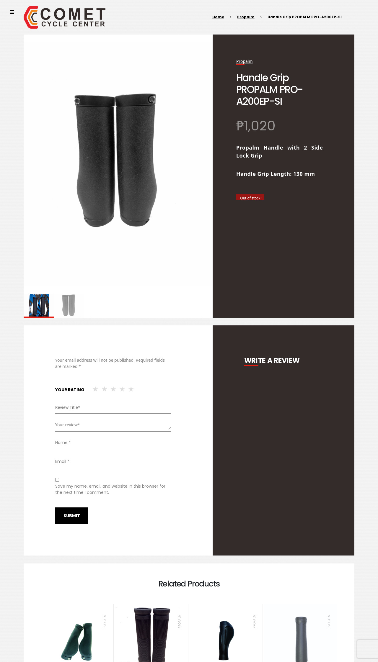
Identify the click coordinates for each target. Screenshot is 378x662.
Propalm (246, 16)
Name (63, 442)
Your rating (69, 390)
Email (62, 461)
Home (218, 16)
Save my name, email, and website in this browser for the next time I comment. (110, 489)
